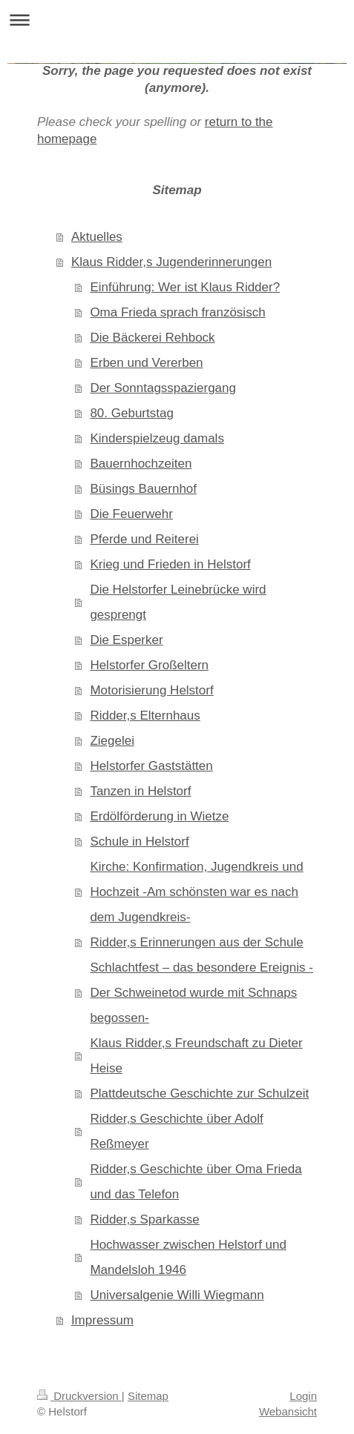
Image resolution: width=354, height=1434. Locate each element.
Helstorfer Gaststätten (151, 766)
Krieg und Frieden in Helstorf (170, 564)
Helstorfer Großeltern (149, 665)
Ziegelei (112, 741)
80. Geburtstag (131, 413)
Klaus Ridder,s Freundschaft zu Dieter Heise (196, 1055)
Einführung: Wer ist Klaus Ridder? (185, 287)
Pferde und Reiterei (144, 539)
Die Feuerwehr (131, 514)
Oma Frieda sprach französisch (177, 312)
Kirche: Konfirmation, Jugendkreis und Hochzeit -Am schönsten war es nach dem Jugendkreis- (196, 892)
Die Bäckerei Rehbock (152, 338)
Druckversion (79, 1396)
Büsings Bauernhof (143, 489)
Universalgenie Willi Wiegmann (176, 1295)
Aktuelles (96, 237)
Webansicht (288, 1411)
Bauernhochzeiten (140, 464)
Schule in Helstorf (139, 841)
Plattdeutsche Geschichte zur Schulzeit (199, 1093)
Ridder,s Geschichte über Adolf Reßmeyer (176, 1131)
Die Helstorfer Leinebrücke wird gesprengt (178, 602)
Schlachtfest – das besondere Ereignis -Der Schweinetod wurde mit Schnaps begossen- (201, 992)
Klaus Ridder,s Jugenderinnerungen (171, 262)
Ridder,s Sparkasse (144, 1219)
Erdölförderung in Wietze (159, 816)
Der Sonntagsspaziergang (163, 388)
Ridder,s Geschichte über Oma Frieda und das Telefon (195, 1181)
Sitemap (148, 1396)
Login (303, 1396)
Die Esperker (126, 640)
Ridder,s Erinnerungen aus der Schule (196, 942)
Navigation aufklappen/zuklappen (177, 20)
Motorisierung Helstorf (151, 690)
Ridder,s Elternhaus (145, 715)
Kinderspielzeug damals (157, 438)
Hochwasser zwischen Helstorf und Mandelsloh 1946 (188, 1257)
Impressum (102, 1320)
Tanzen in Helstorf (140, 791)
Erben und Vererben (146, 363)
